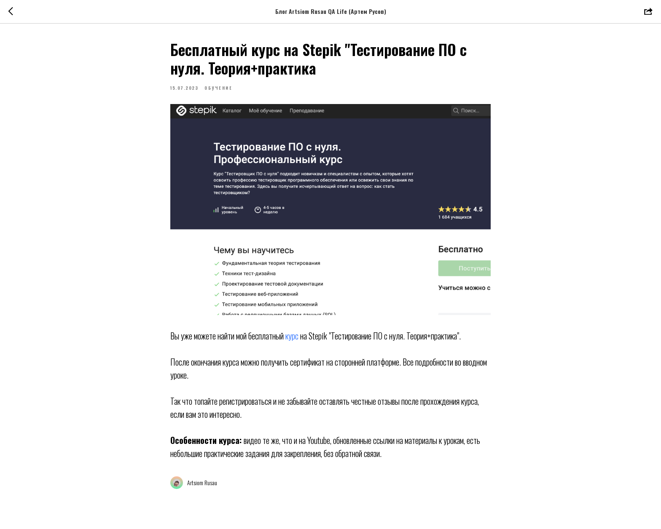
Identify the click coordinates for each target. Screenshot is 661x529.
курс (292, 335)
